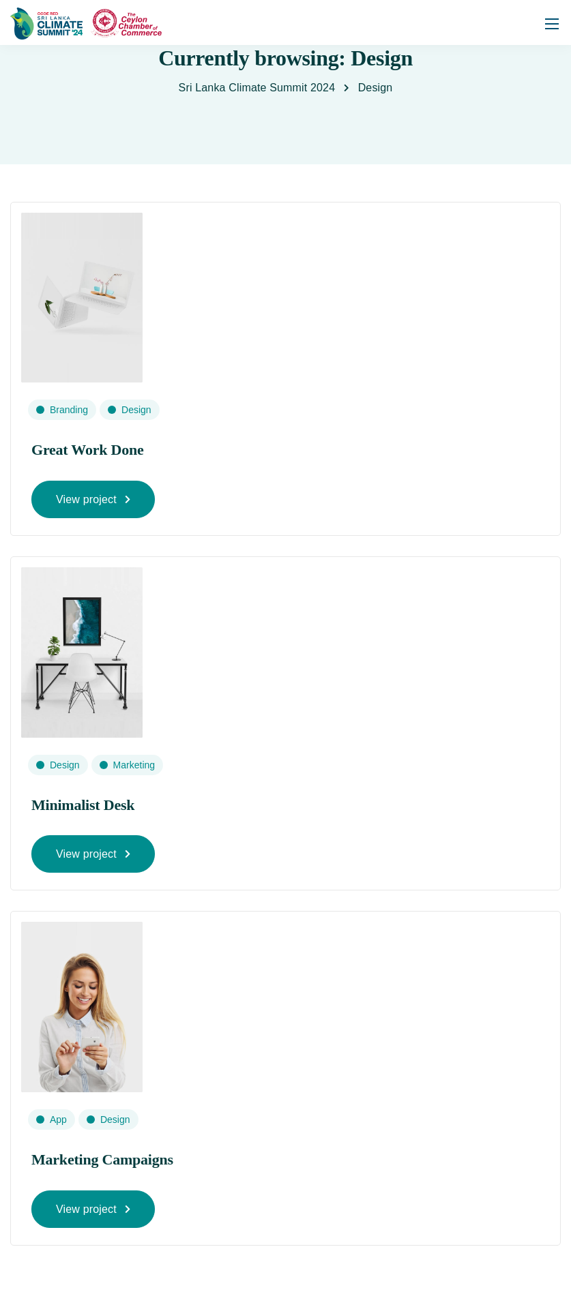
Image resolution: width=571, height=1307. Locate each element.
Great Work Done (87, 449)
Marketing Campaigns (102, 1159)
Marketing (134, 765)
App (58, 1119)
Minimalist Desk (82, 804)
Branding (69, 409)
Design (136, 409)
